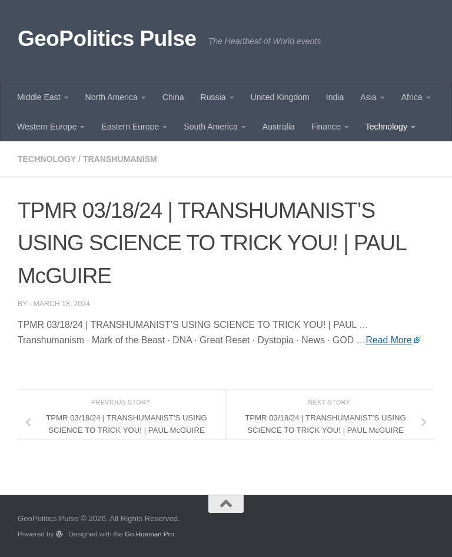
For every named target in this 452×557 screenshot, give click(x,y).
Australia (278, 126)
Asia (368, 97)
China (173, 97)
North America (111, 97)
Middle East (39, 97)
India (335, 97)
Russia (213, 97)
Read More (388, 340)
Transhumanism (120, 159)
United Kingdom (280, 97)
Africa (412, 97)
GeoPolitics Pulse (107, 38)
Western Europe (47, 126)
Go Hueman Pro (149, 534)
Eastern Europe (130, 126)
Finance (326, 126)
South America (211, 126)
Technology (386, 126)
